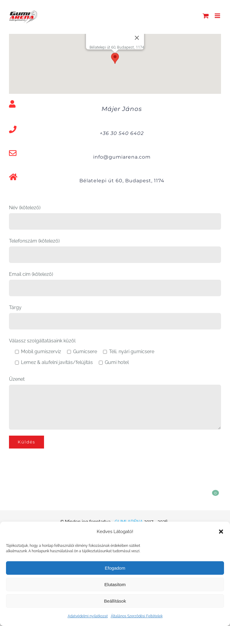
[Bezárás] (137, 38)
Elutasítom (115, 584)
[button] (221, 532)
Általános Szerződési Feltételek (137, 616)
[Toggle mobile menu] (218, 16)
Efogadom (115, 568)
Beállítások (115, 601)
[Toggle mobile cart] (206, 16)
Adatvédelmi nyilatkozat (88, 616)
